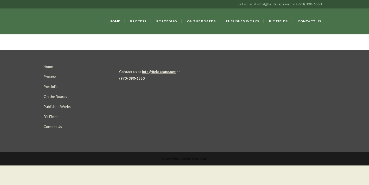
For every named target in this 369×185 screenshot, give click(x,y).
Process (50, 76)
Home (48, 66)
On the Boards (55, 96)
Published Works (57, 106)
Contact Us (53, 126)
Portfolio (51, 86)
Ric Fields (51, 116)
